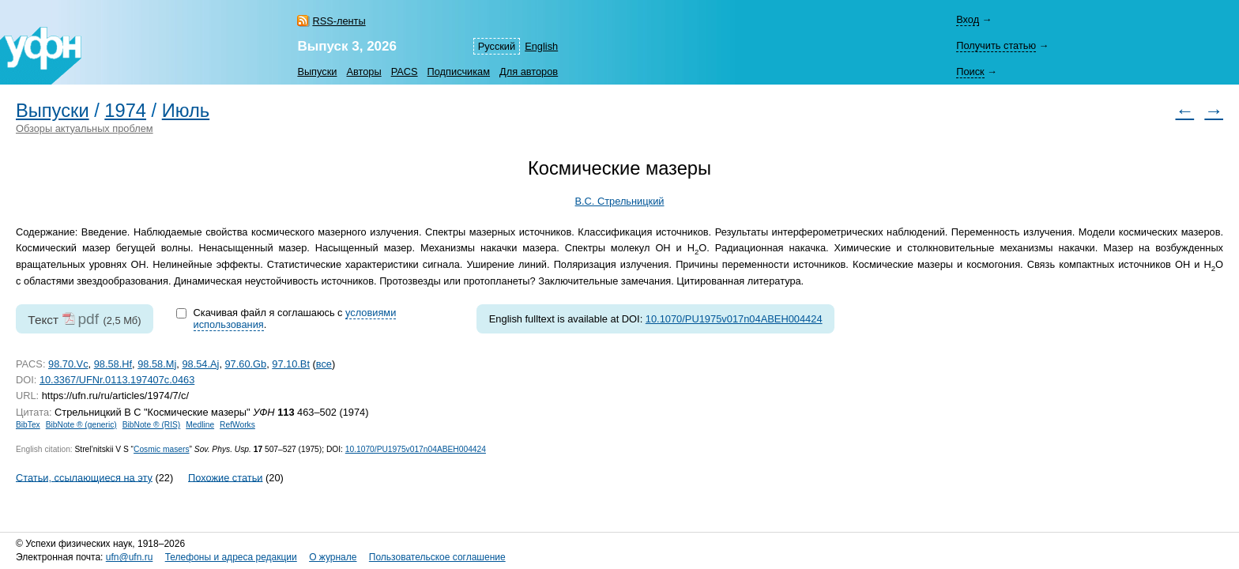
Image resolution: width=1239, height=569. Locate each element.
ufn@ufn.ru (129, 557)
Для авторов (528, 71)
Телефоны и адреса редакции (231, 557)
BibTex (28, 424)
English (541, 46)
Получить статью (996, 45)
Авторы (363, 71)
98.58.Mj (156, 364)
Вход (967, 19)
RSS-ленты (338, 21)
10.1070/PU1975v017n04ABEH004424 (734, 319)
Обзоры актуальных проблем (84, 128)
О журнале (332, 557)
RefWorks (237, 424)
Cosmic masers (162, 449)
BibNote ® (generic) (81, 424)
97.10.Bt (291, 364)
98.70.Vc (68, 364)
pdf (88, 319)
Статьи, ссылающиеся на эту (84, 477)
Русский (496, 46)
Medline (200, 424)
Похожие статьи (225, 477)
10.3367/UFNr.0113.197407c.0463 (117, 380)
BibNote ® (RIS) (151, 424)
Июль (185, 110)
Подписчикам (458, 71)
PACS (404, 71)
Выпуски (317, 71)
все (324, 364)
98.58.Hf (113, 364)
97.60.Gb (246, 364)
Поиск (970, 71)
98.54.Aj (200, 364)
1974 (125, 110)
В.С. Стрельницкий (620, 201)
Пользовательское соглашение (437, 557)
